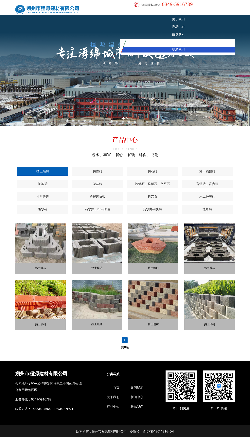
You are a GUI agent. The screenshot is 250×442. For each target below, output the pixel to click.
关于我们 (147, 12)
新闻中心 (205, 12)
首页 (131, 12)
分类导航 (113, 379)
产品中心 (167, 12)
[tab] (42, 176)
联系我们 (225, 12)
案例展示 (186, 12)
